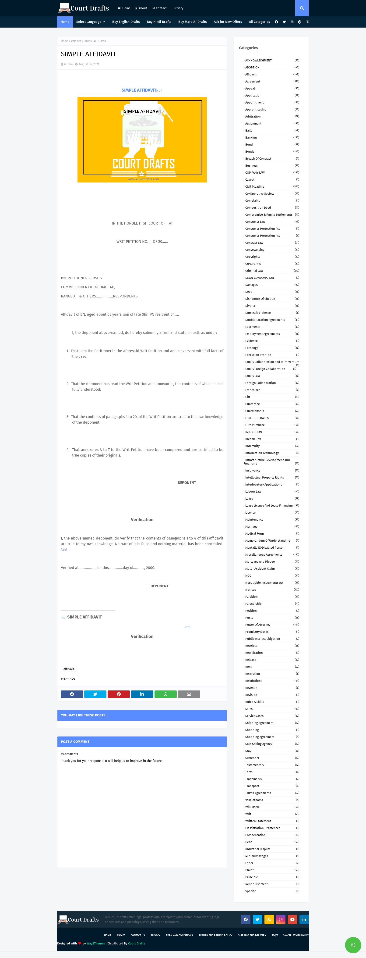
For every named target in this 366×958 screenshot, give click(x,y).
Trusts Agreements (272, 793)
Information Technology (272, 453)
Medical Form (272, 533)
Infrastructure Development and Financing (271, 461)
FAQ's (275, 935)
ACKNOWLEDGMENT (272, 60)
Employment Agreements (272, 334)
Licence (272, 512)
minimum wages (272, 856)
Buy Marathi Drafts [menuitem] (192, 22)
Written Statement (272, 821)
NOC (272, 575)
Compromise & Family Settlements (272, 214)
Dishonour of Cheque (272, 298)
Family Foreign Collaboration (270, 369)
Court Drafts (136, 943)
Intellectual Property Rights (272, 477)
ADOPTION (272, 67)
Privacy (178, 8)
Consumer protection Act (272, 235)
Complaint (272, 200)
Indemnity (272, 446)
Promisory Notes (272, 631)
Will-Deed (272, 807)
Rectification (272, 652)
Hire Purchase (272, 425)
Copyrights (272, 256)
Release (272, 659)
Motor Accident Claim (272, 568)
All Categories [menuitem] (259, 22)
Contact (159, 8)
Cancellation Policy (296, 935)
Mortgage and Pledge (272, 561)
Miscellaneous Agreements (272, 554)
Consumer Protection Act (272, 228)
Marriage (272, 526)
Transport (272, 786)
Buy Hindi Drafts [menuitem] (159, 22)
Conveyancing (272, 249)
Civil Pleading (272, 186)
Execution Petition (272, 355)
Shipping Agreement (272, 723)
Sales (272, 709)
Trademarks (272, 779)
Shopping (272, 730)
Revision (272, 695)
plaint (272, 870)
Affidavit (76, 41)
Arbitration (272, 116)
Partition (272, 596)
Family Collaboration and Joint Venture (272, 362)
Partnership (272, 603)
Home (124, 8)
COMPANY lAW (272, 172)
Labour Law (272, 491)
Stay (272, 751)
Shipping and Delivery (252, 935)
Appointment (272, 102)
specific (272, 891)
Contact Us (138, 935)
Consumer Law (272, 221)
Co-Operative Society (272, 193)
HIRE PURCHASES (272, 418)
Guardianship (272, 411)
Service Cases (272, 716)
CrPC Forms (272, 263)
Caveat (272, 179)
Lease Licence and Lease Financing (272, 505)
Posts (272, 617)
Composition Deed (272, 207)
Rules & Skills (272, 702)
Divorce (272, 305)
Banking (272, 137)
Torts (272, 772)
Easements (272, 327)
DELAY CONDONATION (272, 277)
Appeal (272, 88)
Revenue (272, 688)
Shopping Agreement (272, 737)
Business (272, 165)
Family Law (272, 376)
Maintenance (272, 519)
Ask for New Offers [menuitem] (228, 22)
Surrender (272, 758)
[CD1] (159, 90)
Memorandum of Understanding (272, 540)
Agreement (272, 81)
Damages (272, 284)
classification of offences (272, 828)
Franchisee (272, 390)
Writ (272, 814)
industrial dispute (272, 849)
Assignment (272, 123)
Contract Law (272, 242)
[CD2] (64, 549)
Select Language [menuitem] (88, 22)
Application (272, 95)
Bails (272, 130)
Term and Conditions (179, 935)
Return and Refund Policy (215, 935)
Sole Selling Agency (272, 744)
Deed (272, 291)
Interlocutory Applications (272, 484)
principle (272, 877)
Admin (68, 64)
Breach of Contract (272, 158)
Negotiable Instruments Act (272, 582)
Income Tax (272, 439)
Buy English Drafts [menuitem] (126, 22)
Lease (272, 498)
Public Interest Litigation (272, 638)
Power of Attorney (272, 624)
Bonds (272, 151)
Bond (272, 144)
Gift (272, 397)
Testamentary (272, 765)
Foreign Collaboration (272, 383)
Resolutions (272, 681)
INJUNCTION (272, 432)
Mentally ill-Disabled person (272, 547)
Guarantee (272, 404)
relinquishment (272, 884)
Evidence (272, 341)
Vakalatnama (272, 800)
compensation (272, 835)
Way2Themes (96, 943)
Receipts (272, 645)
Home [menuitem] (65, 22)
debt (272, 842)
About (141, 8)
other (272, 863)
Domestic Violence (272, 313)
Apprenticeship (272, 109)
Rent (272, 666)
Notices (272, 589)
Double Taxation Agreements (272, 320)
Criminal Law (272, 270)
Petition (272, 610)
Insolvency (272, 470)
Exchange (272, 348)
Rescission (272, 674)
